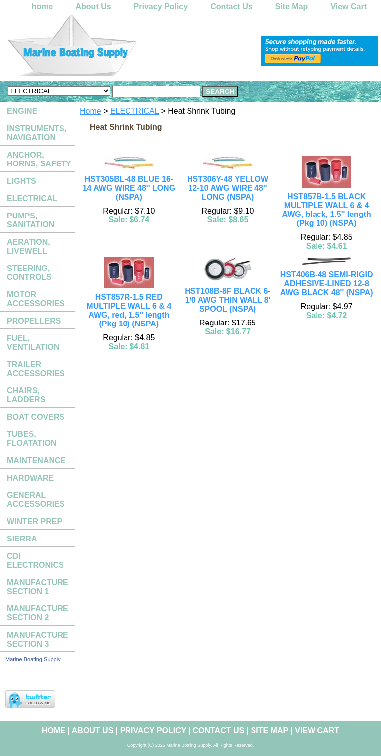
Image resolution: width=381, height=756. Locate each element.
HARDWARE (30, 478)
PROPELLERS (34, 321)
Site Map (291, 6)
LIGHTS (21, 181)
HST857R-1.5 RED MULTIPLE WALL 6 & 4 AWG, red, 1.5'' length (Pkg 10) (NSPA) (128, 310)
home (42, 6)
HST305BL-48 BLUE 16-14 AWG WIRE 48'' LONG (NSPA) (129, 188)
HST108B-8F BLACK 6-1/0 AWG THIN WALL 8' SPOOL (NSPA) (227, 300)
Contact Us (231, 6)
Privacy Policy (161, 6)
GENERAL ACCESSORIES (35, 499)
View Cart (348, 6)
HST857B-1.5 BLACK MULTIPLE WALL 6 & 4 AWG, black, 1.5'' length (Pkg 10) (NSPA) (326, 209)
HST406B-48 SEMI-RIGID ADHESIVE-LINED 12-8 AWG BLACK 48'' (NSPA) (326, 283)
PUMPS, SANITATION (30, 220)
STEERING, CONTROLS (29, 272)
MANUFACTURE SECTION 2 (37, 613)
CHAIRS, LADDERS (26, 395)
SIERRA (22, 539)
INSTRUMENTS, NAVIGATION (36, 133)
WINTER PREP (34, 521)
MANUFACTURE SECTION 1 (37, 586)
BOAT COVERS (35, 417)
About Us (93, 6)
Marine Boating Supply (33, 659)
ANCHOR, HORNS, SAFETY (39, 159)
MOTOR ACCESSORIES (35, 299)
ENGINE (22, 111)
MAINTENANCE (36, 460)
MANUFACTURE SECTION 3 (37, 639)
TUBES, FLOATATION (32, 438)
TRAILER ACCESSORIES (35, 369)
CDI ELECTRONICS (35, 560)
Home (90, 111)
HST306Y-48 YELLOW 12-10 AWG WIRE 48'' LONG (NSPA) (227, 188)
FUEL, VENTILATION (33, 342)
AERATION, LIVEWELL (28, 246)
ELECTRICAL (134, 111)
